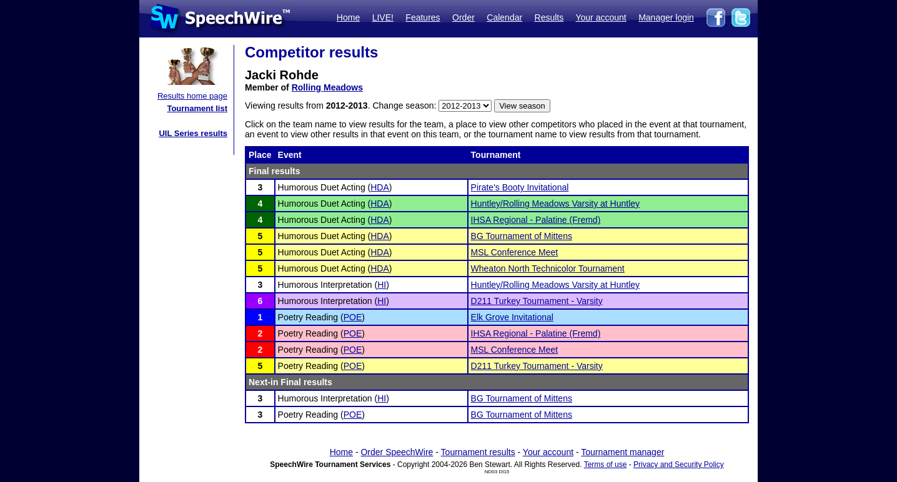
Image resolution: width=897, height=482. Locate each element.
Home (348, 17)
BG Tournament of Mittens (521, 236)
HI (381, 285)
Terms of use (605, 464)
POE (353, 317)
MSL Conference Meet (514, 252)
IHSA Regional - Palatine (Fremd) (536, 220)
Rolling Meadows (327, 87)
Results (549, 17)
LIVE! (383, 17)
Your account (600, 17)
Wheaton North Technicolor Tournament (548, 268)
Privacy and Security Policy (678, 464)
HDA (379, 187)
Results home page (192, 96)
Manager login (666, 17)
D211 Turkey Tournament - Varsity (537, 301)
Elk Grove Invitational (512, 317)
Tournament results (478, 452)
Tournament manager (622, 452)
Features (422, 17)
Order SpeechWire (396, 452)
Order (463, 17)
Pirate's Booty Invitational (520, 187)
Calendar (504, 17)
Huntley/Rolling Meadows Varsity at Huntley (555, 204)
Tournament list (197, 108)
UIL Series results (193, 133)
